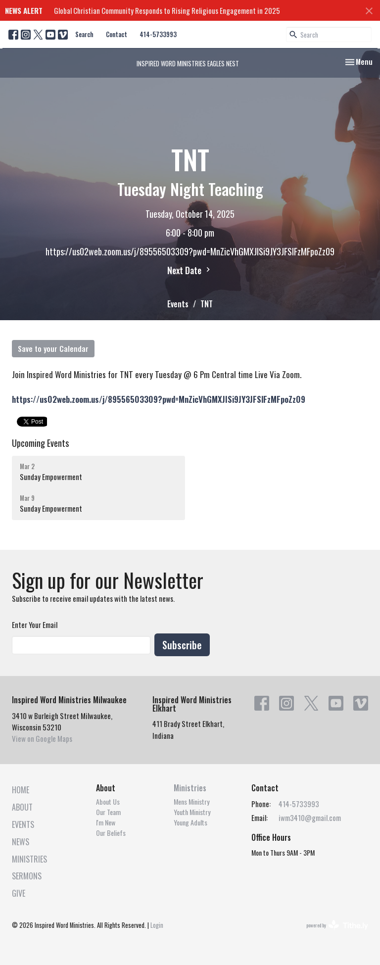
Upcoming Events (40, 442)
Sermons (27, 876)
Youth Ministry (192, 812)
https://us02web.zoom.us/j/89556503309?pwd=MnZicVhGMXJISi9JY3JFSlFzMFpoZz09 (158, 399)
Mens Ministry (191, 801)
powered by (337, 925)
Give (18, 893)
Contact (116, 34)
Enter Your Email (34, 624)
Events (178, 304)
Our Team (108, 812)
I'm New (105, 822)
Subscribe (182, 644)
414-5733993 (158, 34)
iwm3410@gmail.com (310, 817)
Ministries (29, 859)
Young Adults (190, 822)
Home (20, 790)
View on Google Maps (42, 738)
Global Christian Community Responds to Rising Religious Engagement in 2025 (167, 10)
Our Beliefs (111, 832)
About (22, 807)
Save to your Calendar (53, 348)
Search (84, 34)
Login (156, 925)
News (20, 842)
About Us (108, 801)
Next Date (190, 270)
